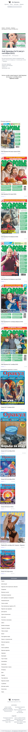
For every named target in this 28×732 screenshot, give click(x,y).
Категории (16, 4)
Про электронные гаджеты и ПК (8, 606)
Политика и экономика (6, 620)
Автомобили (4, 661)
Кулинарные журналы (6, 595)
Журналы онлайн (5, 680)
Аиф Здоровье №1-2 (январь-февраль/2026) (12, 321)
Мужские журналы (5, 650)
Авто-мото (3, 617)
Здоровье (13, 27)
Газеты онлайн (4, 603)
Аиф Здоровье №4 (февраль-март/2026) (11, 279)
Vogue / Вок (8, 722)
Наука (2, 691)
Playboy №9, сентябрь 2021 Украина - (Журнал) (13, 545)
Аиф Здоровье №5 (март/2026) (8, 194)
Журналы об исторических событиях (9, 586)
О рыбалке (3, 683)
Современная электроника (8, 720)
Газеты (11, 4)
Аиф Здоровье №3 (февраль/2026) (9, 236)
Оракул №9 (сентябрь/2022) (8, 479)
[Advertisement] (14, 18)
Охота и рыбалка (5, 647)
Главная (3, 27)
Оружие (3, 675)
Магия (2, 633)
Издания (22, 4)
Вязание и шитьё (5, 592)
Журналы (6, 4)
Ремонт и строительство (6, 639)
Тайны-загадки (4, 631)
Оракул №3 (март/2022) (7, 571)
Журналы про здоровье (6, 608)
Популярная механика (8, 718)
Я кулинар (8, 719)
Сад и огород (4, 658)
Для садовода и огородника (7, 597)
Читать (3, 153)
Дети (2, 672)
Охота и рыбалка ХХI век (20, 718)
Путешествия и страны (6, 667)
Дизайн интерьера (5, 625)
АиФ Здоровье (15, 55)
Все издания (20, 723)
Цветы (2, 622)
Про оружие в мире (5, 636)
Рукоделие (3, 589)
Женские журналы (5, 405)
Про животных (4, 678)
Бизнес (2, 644)
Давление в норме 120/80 (20, 722)
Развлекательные (5, 600)
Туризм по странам (5, 628)
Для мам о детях (5, 686)
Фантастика (3, 689)
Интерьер (3, 669)
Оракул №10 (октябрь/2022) (8, 451)
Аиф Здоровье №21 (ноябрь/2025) (9, 364)
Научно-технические (5, 614)
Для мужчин (4, 543)
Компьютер (3, 664)
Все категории (20, 712)
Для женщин (4, 584)
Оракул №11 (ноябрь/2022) (8, 407)
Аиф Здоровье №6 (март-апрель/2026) (10, 151)
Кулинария (3, 655)
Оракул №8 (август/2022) (7, 506)
